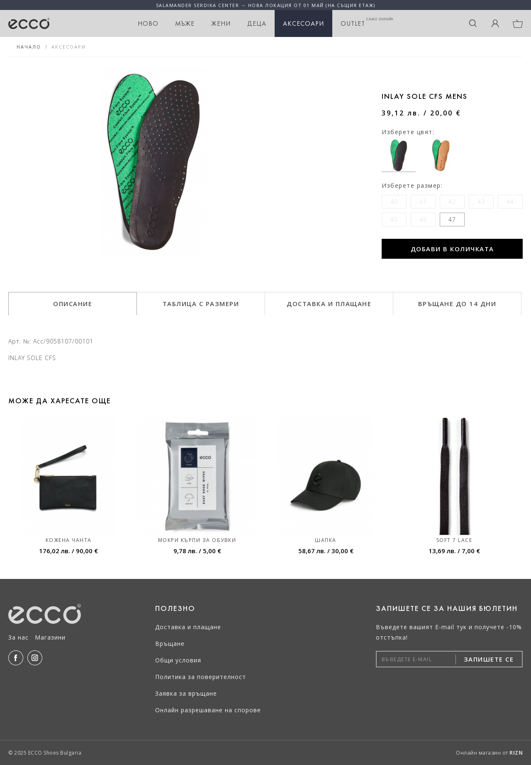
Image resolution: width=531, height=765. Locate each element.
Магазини (50, 637)
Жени (221, 23)
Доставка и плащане (188, 627)
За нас (18, 637)
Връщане (170, 643)
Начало (29, 46)
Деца (256, 23)
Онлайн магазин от (489, 752)
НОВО (148, 23)
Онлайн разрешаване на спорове (208, 710)
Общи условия (178, 660)
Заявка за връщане (186, 693)
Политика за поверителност (200, 677)
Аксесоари (303, 23)
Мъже (185, 23)
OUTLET (367, 22)
